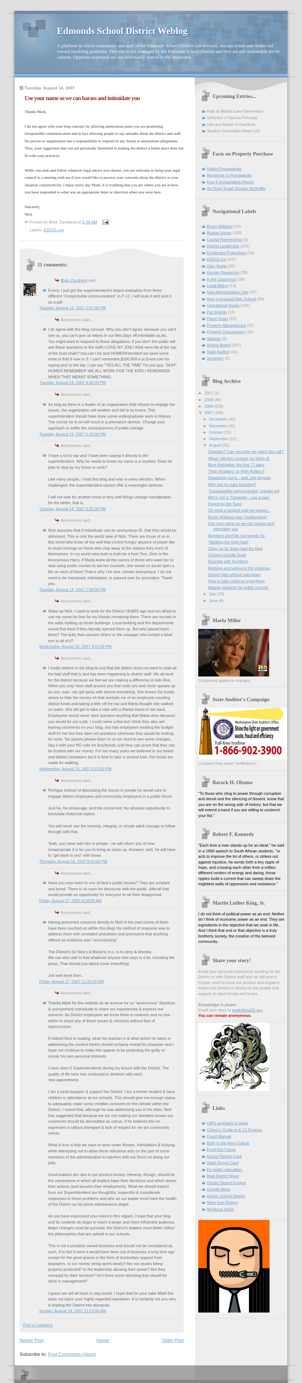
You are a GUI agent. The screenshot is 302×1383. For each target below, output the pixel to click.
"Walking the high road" (228, 542)
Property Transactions (226, 332)
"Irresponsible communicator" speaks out (244, 491)
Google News (218, 1189)
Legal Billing (217, 286)
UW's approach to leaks (227, 1123)
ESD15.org (54, 230)
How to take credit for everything (236, 581)
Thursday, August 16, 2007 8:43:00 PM (73, 861)
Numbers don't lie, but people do (236, 535)
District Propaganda (224, 169)
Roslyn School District (226, 1196)
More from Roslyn (222, 1202)
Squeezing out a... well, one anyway (239, 478)
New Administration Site (228, 292)
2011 (209, 393)
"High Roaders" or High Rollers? (236, 471)
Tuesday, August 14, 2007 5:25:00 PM (72, 509)
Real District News (223, 1176)
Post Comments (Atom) (72, 1354)
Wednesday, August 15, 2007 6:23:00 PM (75, 769)
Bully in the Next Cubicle (228, 1143)
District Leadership (223, 246)
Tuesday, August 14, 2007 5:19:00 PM (72, 434)
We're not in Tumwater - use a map (238, 497)
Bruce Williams (220, 226)
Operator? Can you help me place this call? (246, 451)
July (213, 594)
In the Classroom (222, 279)
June (214, 601)
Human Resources (223, 272)
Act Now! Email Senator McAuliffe (236, 188)
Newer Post (31, 1340)
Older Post (173, 1340)
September (219, 439)
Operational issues (223, 305)
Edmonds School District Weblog (122, 31)
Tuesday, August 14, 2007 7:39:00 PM (72, 589)
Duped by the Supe (225, 504)
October (216, 432)
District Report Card (224, 1156)
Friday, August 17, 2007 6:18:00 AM (70, 901)
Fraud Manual (219, 1136)
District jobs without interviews (234, 574)
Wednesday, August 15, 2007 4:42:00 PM (75, 646)
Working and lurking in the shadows (239, 568)
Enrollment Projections (226, 253)
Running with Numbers (228, 561)
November (218, 426)
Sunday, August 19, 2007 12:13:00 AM (72, 1311)
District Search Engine (226, 1183)
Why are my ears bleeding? (232, 484)
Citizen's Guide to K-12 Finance (234, 1130)
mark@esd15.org (247, 1010)
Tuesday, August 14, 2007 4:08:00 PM (72, 382)
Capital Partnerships (224, 239)
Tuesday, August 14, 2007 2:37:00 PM (72, 308)
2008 (209, 406)
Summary (215, 358)
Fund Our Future (221, 1149)
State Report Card (223, 1163)
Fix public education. (225, 1169)
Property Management (226, 325)
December (218, 419)
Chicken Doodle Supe (227, 555)
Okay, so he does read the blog (235, 548)
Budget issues (219, 233)
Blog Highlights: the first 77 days (236, 465)
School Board (218, 345)
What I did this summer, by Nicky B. (239, 458)
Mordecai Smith (220, 1209)
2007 (209, 412)
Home (103, 1340)
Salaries (214, 338)
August (215, 445)
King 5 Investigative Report (230, 182)
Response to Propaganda (229, 175)
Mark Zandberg (74, 280)
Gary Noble (217, 266)
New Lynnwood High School (231, 299)
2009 (209, 400)
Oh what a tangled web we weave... (239, 510)
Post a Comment (37, 1325)
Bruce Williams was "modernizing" (238, 517)
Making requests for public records (238, 587)
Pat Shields (217, 312)
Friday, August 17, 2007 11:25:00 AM (71, 981)
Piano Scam (217, 318)
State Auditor (218, 352)
